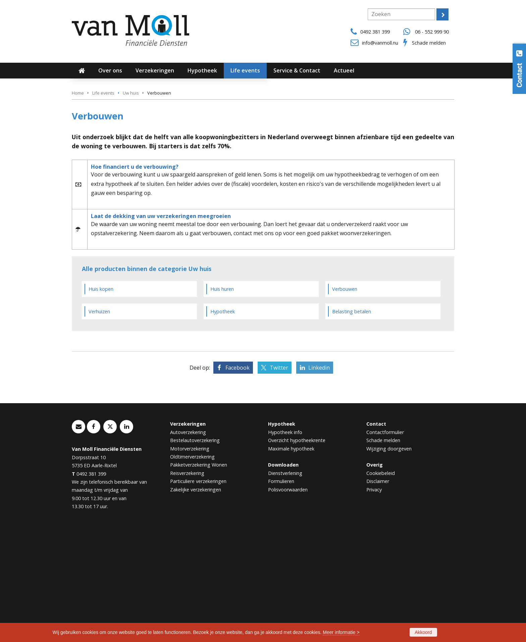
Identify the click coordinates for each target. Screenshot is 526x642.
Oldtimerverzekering (192, 568)
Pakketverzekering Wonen (198, 576)
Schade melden (429, 43)
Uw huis (131, 204)
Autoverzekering (188, 543)
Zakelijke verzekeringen (195, 600)
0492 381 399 (375, 32)
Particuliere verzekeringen (198, 592)
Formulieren (281, 592)
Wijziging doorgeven (389, 559)
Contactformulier (385, 543)
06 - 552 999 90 (432, 32)
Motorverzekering (189, 559)
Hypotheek (222, 422)
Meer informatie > (341, 632)
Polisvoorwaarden (288, 600)
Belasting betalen (351, 422)
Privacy (374, 600)
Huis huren (222, 399)
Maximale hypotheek (291, 559)
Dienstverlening (285, 584)
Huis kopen (101, 399)
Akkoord (423, 632)
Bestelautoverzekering (195, 551)
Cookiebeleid (380, 584)
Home (78, 204)
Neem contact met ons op (113, 167)
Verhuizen (99, 422)
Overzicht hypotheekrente (296, 551)
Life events (103, 204)
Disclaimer (377, 592)
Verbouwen (344, 399)
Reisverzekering (187, 584)
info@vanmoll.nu (380, 43)
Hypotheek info (285, 543)
